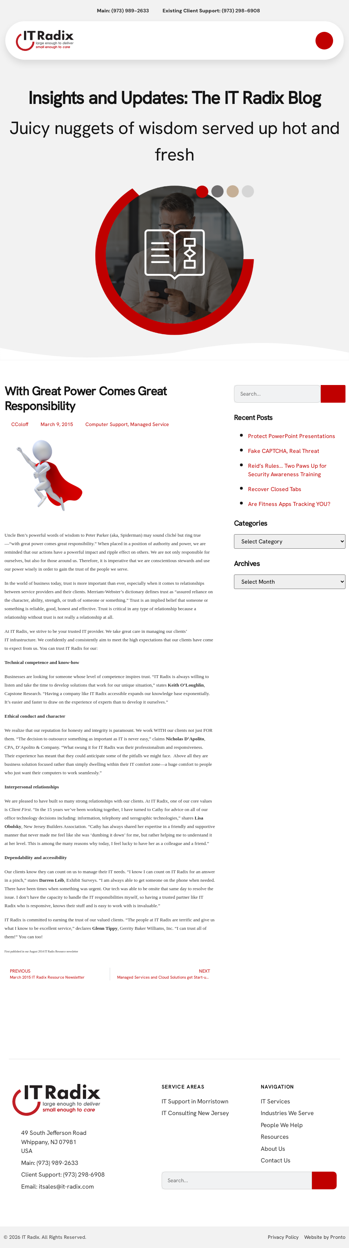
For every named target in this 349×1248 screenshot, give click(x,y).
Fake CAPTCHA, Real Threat (283, 451)
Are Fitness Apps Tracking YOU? (289, 504)
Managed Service (149, 424)
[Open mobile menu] (324, 40)
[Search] (333, 394)
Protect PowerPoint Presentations (291, 436)
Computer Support (106, 424)
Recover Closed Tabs (274, 489)
